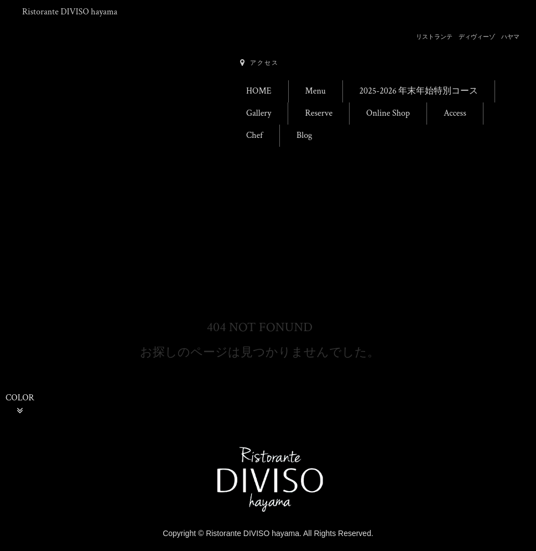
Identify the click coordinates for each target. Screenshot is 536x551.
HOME (259, 91)
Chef (254, 135)
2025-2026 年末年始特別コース (419, 91)
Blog (304, 135)
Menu (315, 91)
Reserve (318, 113)
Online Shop (388, 113)
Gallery (258, 113)
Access (455, 113)
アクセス (259, 62)
